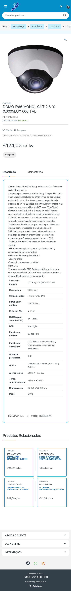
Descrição (9, 172)
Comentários (35, 172)
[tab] (9, 173)
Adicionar (37, 586)
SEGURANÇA (18, 26)
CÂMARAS (54, 26)
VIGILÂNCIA (37, 26)
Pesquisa (65, 15)
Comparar (21, 130)
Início (4, 26)
